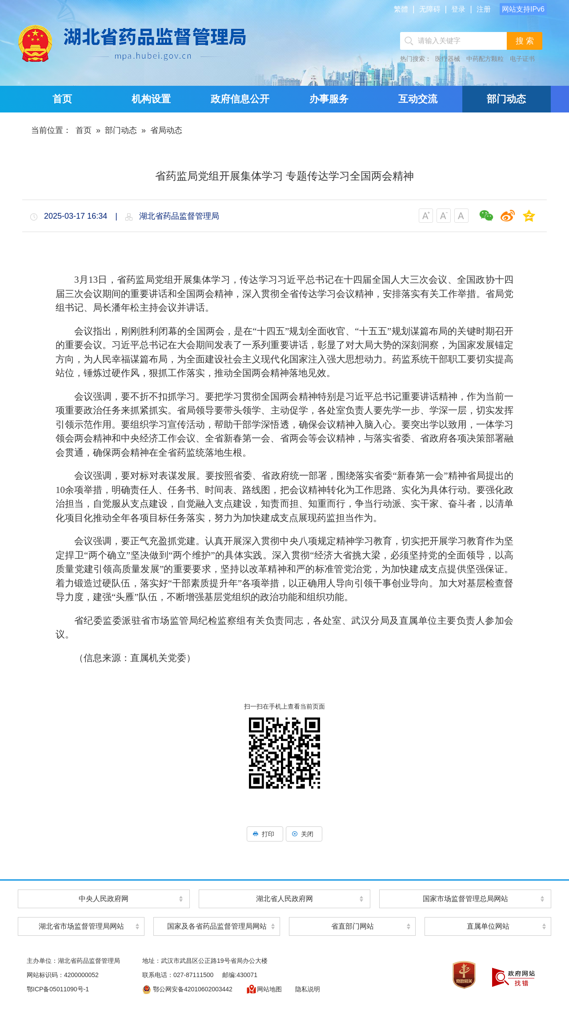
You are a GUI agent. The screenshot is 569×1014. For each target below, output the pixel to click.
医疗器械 (447, 58)
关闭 (304, 834)
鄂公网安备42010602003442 (187, 989)
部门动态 (506, 98)
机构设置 (151, 98)
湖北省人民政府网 (284, 898)
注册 (484, 9)
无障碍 (430, 9)
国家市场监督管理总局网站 (465, 898)
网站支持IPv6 (523, 9)
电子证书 (522, 58)
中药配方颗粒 (485, 58)
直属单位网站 (488, 926)
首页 (62, 98)
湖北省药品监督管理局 (140, 43)
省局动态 (166, 130)
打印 (264, 834)
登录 (458, 9)
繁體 (401, 9)
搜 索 (525, 40)
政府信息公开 (240, 98)
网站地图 (264, 989)
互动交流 (417, 98)
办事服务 (329, 98)
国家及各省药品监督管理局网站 (217, 926)
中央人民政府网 (103, 898)
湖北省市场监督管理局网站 (81, 926)
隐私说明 (307, 989)
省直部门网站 (352, 926)
